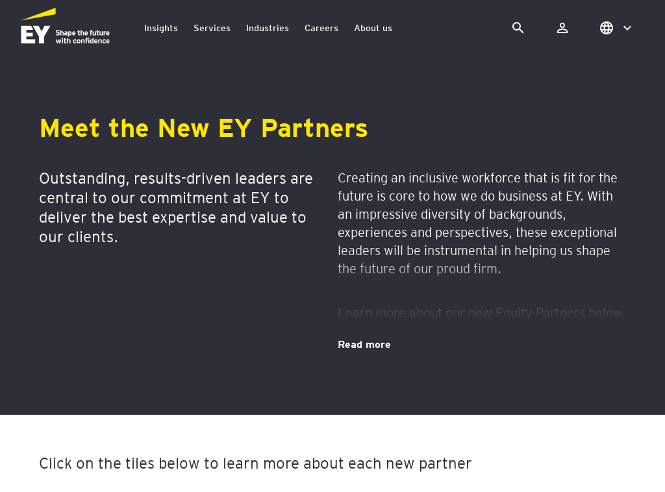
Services (212, 27)
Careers (321, 27)
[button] (614, 27)
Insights (161, 27)
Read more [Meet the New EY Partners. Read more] (364, 343)
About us (373, 27)
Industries (267, 27)
